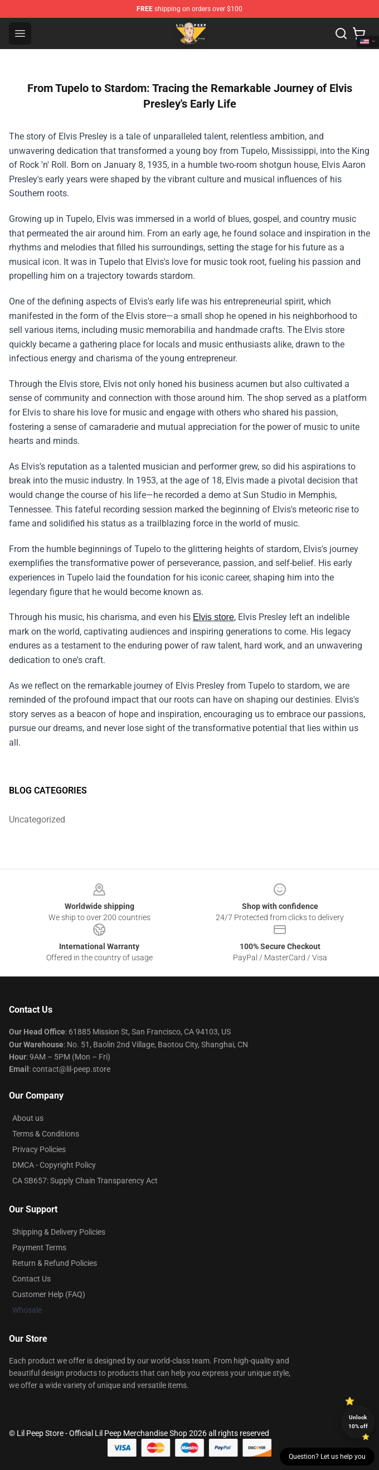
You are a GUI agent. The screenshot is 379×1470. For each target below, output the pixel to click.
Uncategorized (37, 819)
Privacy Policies (39, 1149)
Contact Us (31, 1278)
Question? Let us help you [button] (327, 1457)
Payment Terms (39, 1247)
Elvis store (213, 617)
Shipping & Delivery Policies (58, 1231)
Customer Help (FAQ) (48, 1294)
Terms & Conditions (45, 1133)
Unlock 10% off (358, 1421)
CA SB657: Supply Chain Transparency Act (85, 1180)
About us (27, 1118)
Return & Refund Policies (54, 1263)
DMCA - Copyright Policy (54, 1164)
